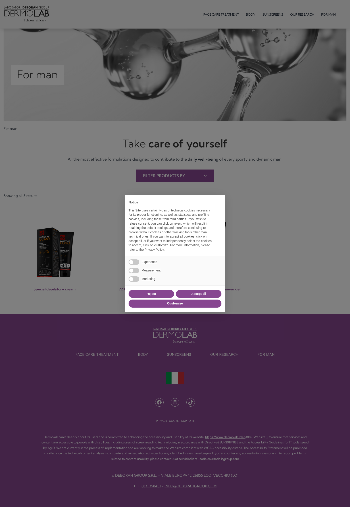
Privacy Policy (154, 249)
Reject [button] (151, 294)
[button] (219, 202)
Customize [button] (175, 303)
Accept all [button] (198, 294)
